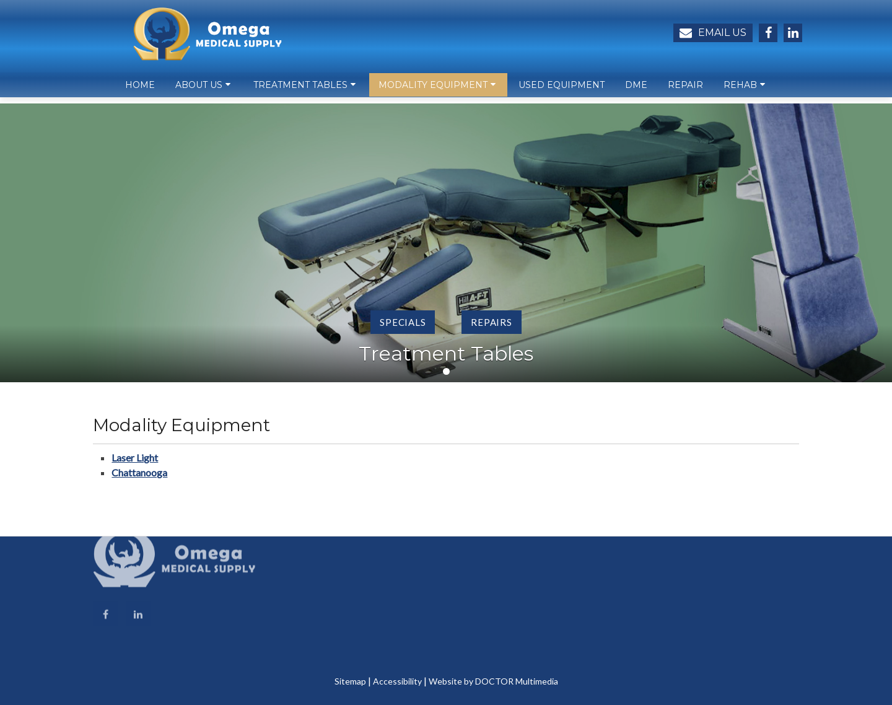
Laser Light (135, 457)
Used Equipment (561, 90)
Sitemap (350, 681)
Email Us (713, 33)
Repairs (491, 322)
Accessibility (397, 681)
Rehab (740, 90)
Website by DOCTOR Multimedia (493, 681)
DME (636, 90)
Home (140, 90)
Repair (685, 90)
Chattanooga (139, 472)
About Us (198, 90)
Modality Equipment (433, 90)
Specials (403, 322)
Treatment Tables (300, 90)
